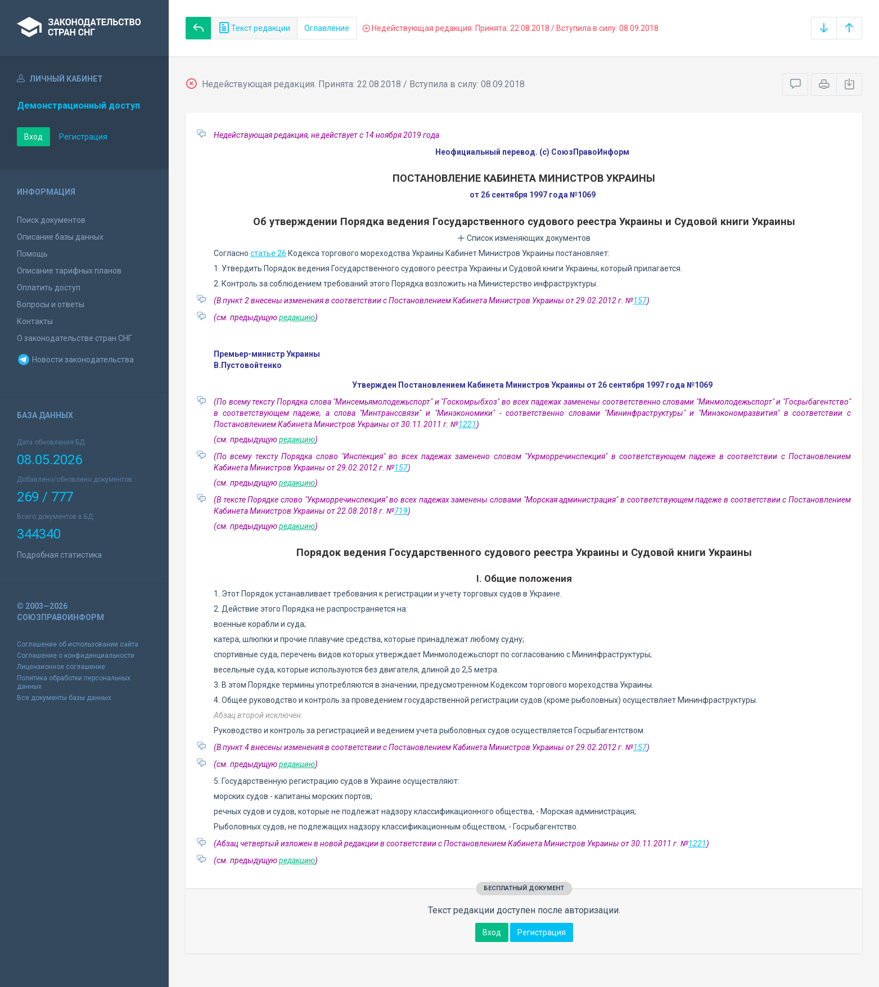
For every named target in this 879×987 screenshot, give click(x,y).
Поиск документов (51, 220)
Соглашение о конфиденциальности (75, 656)
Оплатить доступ (48, 287)
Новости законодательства (75, 359)
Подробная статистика (59, 554)
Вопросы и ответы (50, 304)
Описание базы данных (60, 236)
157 (640, 300)
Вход (33, 136)
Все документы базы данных (64, 698)
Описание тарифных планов (69, 270)
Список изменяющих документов (523, 238)
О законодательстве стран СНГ (74, 338)
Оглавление (326, 28)
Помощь (32, 253)
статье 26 (268, 253)
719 (401, 510)
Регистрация (83, 136)
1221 (467, 424)
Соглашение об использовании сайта (77, 644)
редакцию (297, 317)
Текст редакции (254, 28)
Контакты (35, 321)
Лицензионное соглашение (61, 667)
